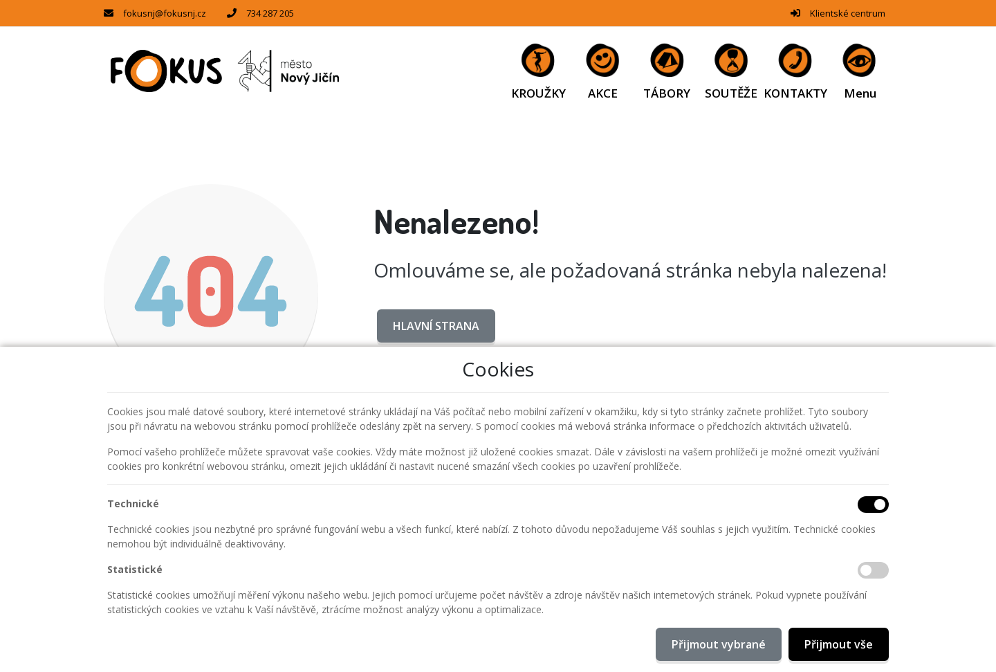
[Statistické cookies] (873, 570)
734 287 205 (270, 13)
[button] (860, 71)
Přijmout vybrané (719, 644)
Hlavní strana (436, 326)
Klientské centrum (847, 13)
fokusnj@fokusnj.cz (164, 13)
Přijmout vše (838, 644)
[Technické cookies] (873, 504)
